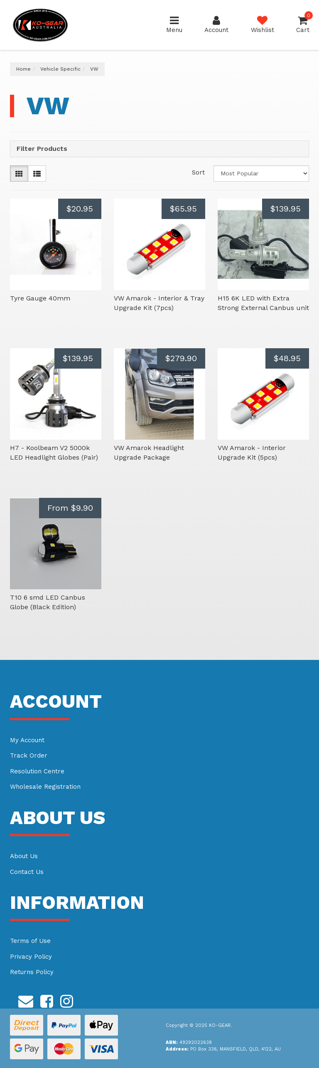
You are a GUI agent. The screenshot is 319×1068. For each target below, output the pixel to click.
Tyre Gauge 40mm (40, 298)
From (70, 508)
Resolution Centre (37, 771)
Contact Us (27, 872)
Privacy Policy (31, 956)
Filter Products (42, 149)
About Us (24, 856)
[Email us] (25, 1000)
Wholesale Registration (45, 786)
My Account (27, 740)
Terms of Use (30, 941)
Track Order (28, 755)
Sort (198, 172)
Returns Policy (32, 972)
